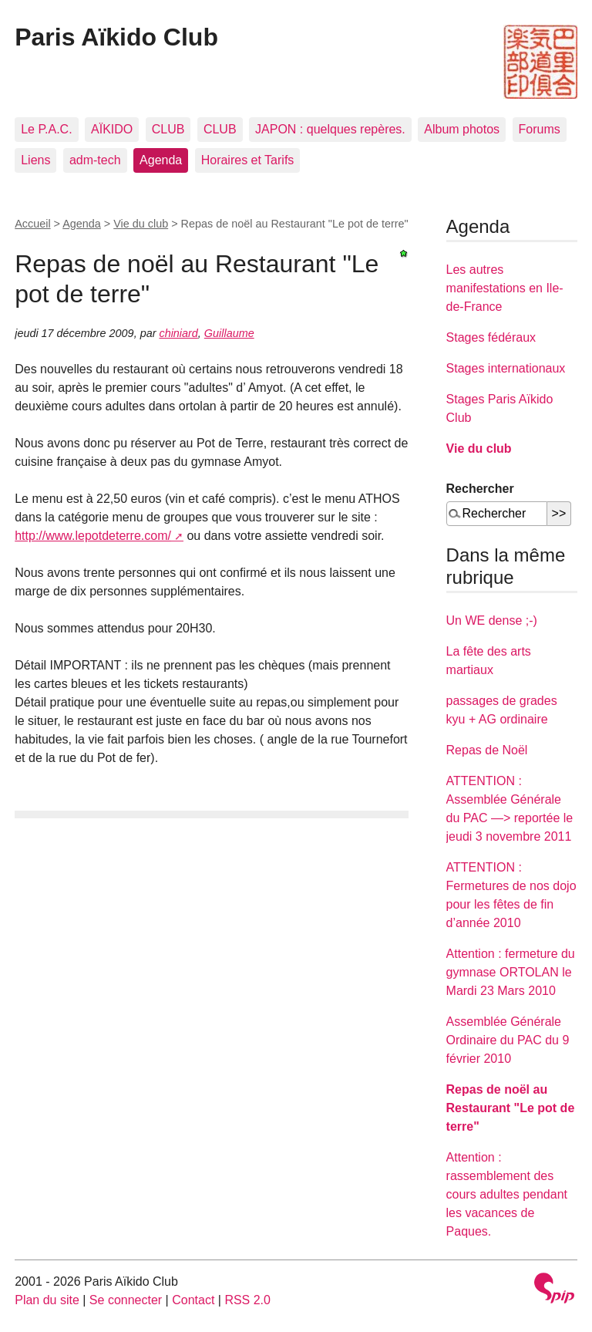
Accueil (32, 224)
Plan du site (47, 1300)
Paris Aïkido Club (116, 37)
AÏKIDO (112, 129)
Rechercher (480, 488)
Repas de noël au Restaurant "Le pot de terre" (510, 1108)
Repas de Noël (487, 750)
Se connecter (125, 1300)
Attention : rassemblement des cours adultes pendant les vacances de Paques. (506, 1194)
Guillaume (229, 333)
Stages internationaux (506, 368)
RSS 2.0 (247, 1300)
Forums (539, 129)
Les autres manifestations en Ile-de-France (504, 288)
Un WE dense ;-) (491, 620)
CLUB (168, 129)
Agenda (161, 160)
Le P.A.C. (46, 129)
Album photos (462, 129)
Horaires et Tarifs (247, 160)
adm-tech (95, 160)
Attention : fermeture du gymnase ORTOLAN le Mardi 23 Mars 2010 (510, 972)
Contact (193, 1300)
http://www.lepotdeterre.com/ (93, 535)
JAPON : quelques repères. (330, 129)
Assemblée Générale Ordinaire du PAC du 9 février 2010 (508, 1040)
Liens (35, 160)
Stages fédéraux (491, 337)
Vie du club (140, 224)
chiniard (178, 333)
